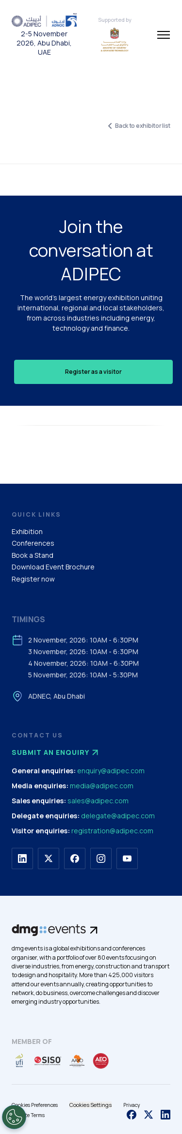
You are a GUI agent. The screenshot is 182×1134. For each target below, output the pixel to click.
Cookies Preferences (35, 1105)
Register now (33, 578)
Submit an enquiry (56, 752)
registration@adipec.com (112, 830)
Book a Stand (32, 555)
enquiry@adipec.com (111, 770)
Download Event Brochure (53, 566)
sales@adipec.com (98, 800)
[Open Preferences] (14, 1117)
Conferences (33, 543)
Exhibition (27, 531)
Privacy (131, 1105)
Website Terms (28, 1115)
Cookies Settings (90, 1105)
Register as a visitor (93, 372)
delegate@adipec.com (118, 815)
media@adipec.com (101, 785)
